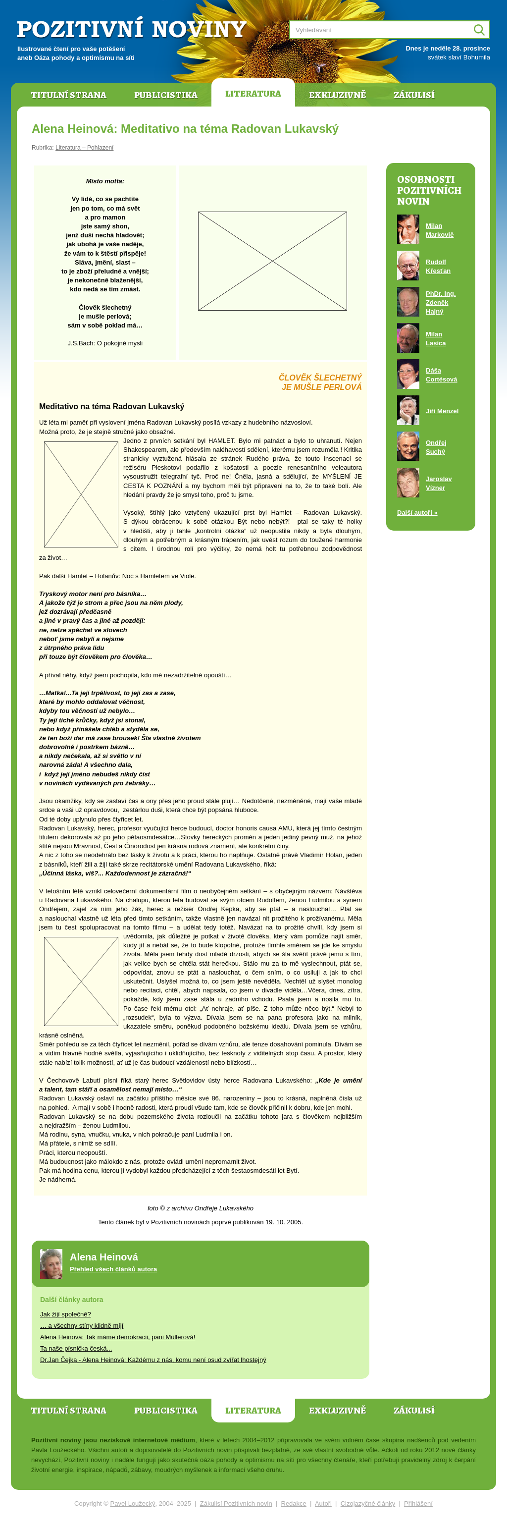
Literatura (253, 93)
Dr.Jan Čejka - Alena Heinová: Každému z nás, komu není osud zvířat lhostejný (153, 1359)
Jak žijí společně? (65, 1314)
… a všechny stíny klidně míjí (81, 1325)
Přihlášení (418, 1503)
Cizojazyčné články (368, 1503)
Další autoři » (417, 512)
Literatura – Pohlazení (84, 147)
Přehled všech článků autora (113, 1269)
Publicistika (166, 95)
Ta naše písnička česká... (76, 1348)
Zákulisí (414, 95)
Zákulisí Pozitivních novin (236, 1503)
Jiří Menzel (442, 411)
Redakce (293, 1503)
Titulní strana (68, 95)
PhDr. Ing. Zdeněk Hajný (441, 302)
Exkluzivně (337, 95)
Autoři (323, 1503)
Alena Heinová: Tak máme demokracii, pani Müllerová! (117, 1337)
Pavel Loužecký (132, 1503)
